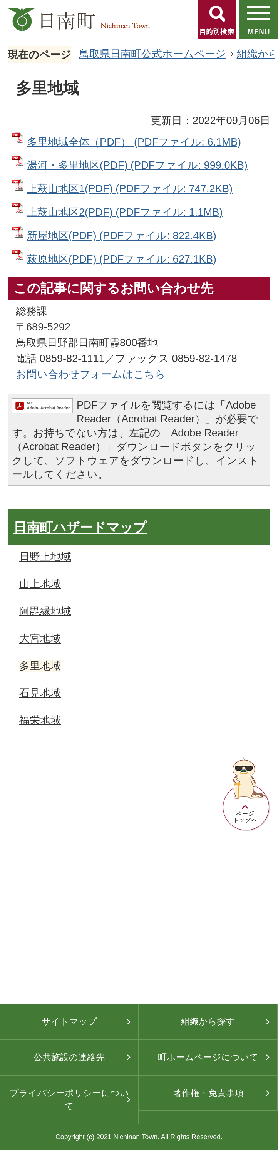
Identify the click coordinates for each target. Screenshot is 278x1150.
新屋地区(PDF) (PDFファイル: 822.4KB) (121, 235)
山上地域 (40, 584)
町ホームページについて (208, 1057)
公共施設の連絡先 (69, 1057)
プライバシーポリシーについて (69, 1099)
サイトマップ (69, 1021)
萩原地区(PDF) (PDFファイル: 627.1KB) (121, 259)
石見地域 (40, 693)
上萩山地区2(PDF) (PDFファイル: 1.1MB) (125, 212)
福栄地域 (40, 720)
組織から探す (208, 1021)
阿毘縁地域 (45, 611)
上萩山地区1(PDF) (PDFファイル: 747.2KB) (130, 188)
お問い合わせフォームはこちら (91, 374)
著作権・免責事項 (208, 1093)
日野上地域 (45, 556)
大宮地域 (40, 638)
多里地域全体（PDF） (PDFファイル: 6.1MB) (134, 142)
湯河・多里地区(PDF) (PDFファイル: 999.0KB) (137, 165)
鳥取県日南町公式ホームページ (152, 54)
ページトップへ (246, 794)
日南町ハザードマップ (80, 527)
